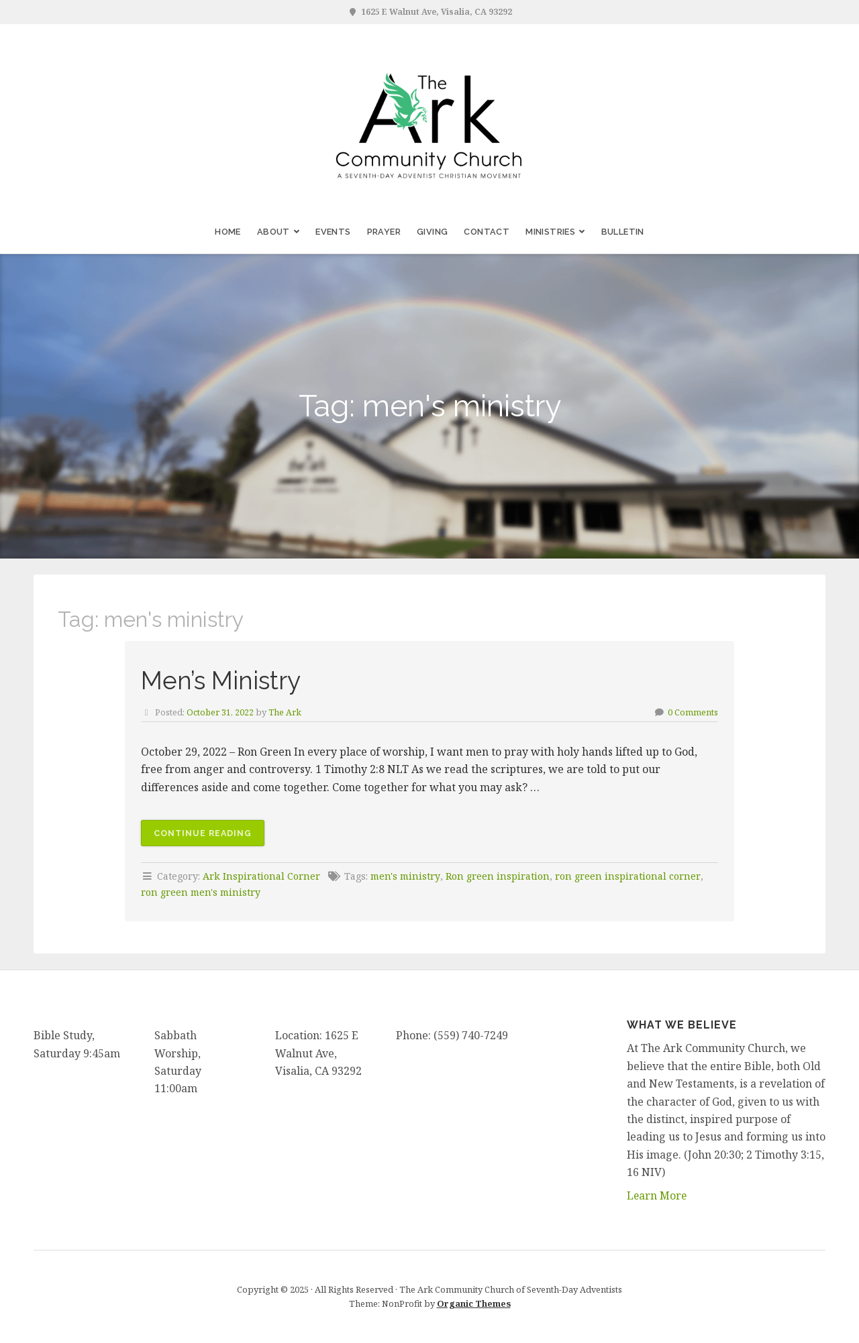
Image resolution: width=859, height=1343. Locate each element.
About (273, 232)
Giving (432, 232)
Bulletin (622, 232)
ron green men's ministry (202, 892)
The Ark (286, 712)
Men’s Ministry (225, 680)
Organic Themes (474, 1303)
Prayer (384, 232)
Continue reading (210, 835)
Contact (486, 232)
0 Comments (693, 712)
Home (228, 232)
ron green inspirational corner (629, 876)
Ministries (550, 232)
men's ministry (406, 876)
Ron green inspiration (500, 876)
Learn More (657, 1194)
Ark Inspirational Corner (261, 876)
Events (332, 232)
